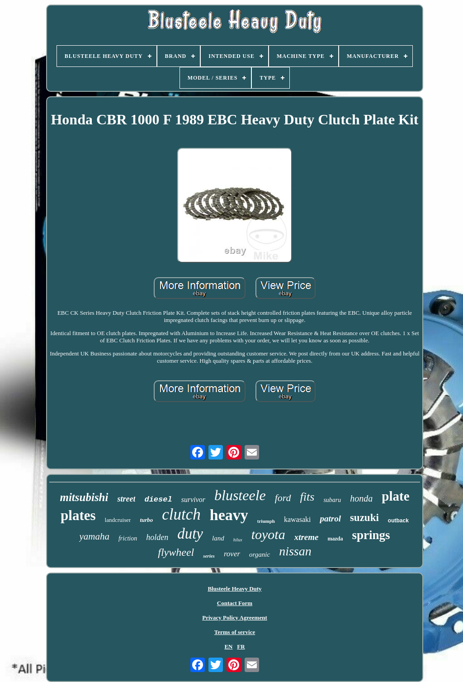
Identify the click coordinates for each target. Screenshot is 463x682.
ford (283, 497)
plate (395, 496)
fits (307, 496)
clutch (181, 514)
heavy (229, 515)
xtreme (306, 537)
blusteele (240, 495)
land (218, 538)
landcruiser (118, 519)
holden (157, 537)
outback (398, 520)
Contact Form (234, 603)
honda (361, 498)
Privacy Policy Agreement (234, 617)
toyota (268, 534)
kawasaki (297, 519)
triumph (266, 521)
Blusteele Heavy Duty (234, 588)
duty (190, 534)
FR (241, 646)
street (126, 498)
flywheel (176, 552)
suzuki (364, 517)
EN (228, 646)
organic (259, 554)
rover (232, 553)
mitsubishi (84, 497)
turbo (146, 519)
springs (371, 535)
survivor (193, 499)
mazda (335, 538)
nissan (295, 551)
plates (78, 515)
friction (127, 538)
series (209, 556)
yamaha (94, 536)
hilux (237, 539)
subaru (332, 500)
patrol (330, 518)
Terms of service (234, 632)
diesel (158, 499)
